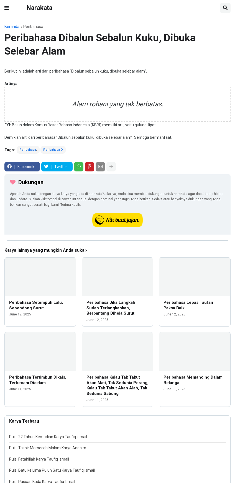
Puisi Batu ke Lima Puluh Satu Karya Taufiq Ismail (52, 470)
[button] (6, 8)
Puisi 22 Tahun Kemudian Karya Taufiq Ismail (48, 437)
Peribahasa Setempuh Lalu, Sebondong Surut (36, 305)
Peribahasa (33, 27)
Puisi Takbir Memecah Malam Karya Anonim (47, 448)
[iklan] (117, 240)
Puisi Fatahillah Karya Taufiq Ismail (39, 459)
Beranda (11, 27)
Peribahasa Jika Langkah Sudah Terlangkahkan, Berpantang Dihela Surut (110, 308)
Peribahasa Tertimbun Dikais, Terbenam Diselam (37, 380)
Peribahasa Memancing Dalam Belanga (193, 380)
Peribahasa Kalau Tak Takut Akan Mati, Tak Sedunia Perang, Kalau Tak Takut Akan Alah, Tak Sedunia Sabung (117, 385)
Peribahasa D (53, 149)
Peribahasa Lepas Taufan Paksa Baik (188, 305)
